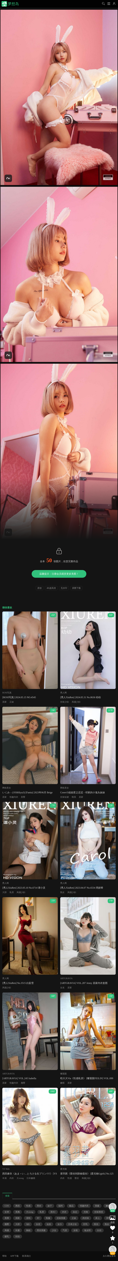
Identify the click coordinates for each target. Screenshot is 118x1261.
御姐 (28, 1230)
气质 (65, 1230)
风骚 (7, 1230)
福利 (60, 1206)
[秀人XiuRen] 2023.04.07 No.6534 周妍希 (81, 887)
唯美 (74, 797)
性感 (69, 1178)
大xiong (20, 1178)
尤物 (86, 1212)
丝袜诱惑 (98, 1212)
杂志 (75, 1212)
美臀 (23, 797)
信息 (112, 1222)
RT (38, 1218)
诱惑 (17, 1206)
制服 (48, 1218)
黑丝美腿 (41, 1230)
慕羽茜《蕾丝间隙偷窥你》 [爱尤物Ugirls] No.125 (86, 1173)
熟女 (62, 892)
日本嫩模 (31, 1178)
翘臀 (23, 1083)
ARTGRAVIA (66, 978)
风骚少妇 (76, 702)
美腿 (97, 1206)
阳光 (96, 1224)
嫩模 (62, 1083)
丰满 (4, 1178)
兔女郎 (87, 1230)
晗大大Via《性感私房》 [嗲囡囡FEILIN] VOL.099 (86, 1078)
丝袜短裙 (64, 797)
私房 (12, 892)
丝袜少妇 (64, 702)
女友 (62, 987)
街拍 (17, 1236)
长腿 (17, 1230)
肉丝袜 (86, 1218)
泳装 (75, 1230)
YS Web (5, 1169)
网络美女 (6, 788)
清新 (17, 1218)
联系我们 (26, 1256)
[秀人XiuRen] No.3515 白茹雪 (18, 983)
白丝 (99, 1230)
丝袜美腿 (61, 1218)
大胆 (4, 892)
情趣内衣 (14, 797)
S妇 (28, 1224)
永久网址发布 (109, 1256)
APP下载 (14, 1256)
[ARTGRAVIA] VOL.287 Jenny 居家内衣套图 (84, 983)
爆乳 (7, 1236)
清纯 (28, 1218)
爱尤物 (63, 1169)
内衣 (12, 1178)
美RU (52, 1212)
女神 (7, 1212)
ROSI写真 (7, 693)
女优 (38, 1224)
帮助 (4, 1256)
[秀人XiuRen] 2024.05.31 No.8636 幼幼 (80, 697)
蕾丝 (77, 1178)
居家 (4, 702)
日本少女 (72, 1224)
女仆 (59, 1224)
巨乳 (85, 1224)
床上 (97, 1218)
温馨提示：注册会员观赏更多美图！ (59, 573)
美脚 (7, 1218)
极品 (71, 1206)
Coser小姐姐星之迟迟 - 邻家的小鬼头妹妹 (82, 792)
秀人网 (63, 693)
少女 (54, 1230)
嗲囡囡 (63, 1074)
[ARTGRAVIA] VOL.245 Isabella (19, 1078)
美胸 (17, 1212)
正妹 (12, 702)
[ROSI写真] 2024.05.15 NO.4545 (19, 697)
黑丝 (39, 1206)
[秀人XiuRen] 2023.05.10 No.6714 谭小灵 (23, 887)
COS (7, 1206)
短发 (49, 1224)
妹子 (50, 1206)
